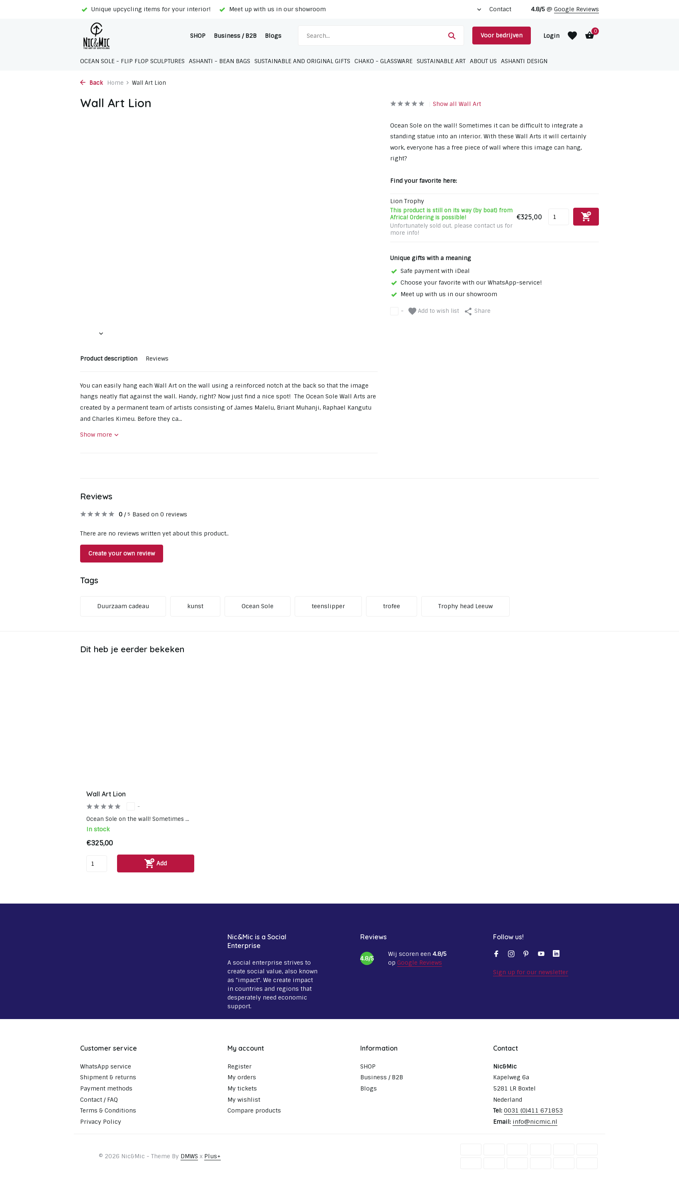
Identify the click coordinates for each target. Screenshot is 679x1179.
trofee (391, 606)
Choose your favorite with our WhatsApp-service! (466, 282)
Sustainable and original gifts (302, 61)
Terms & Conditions (108, 1110)
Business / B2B (235, 35)
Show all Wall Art (457, 104)
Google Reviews (576, 9)
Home (118, 82)
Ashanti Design (524, 61)
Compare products (254, 1110)
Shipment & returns (108, 1077)
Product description (108, 358)
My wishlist (243, 1099)
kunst (195, 606)
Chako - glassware (383, 61)
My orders (241, 1077)
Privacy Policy (100, 1121)
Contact (500, 9)
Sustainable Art (441, 61)
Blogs (273, 35)
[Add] (155, 863)
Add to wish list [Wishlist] (433, 311)
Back (91, 82)
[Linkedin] (556, 955)
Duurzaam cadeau (123, 606)
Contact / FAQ (99, 1099)
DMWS (189, 1156)
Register (239, 1066)
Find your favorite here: (423, 180)
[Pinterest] (526, 955)
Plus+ (212, 1156)
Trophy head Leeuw (465, 606)
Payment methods (106, 1088)
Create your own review (121, 553)
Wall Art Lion (106, 794)
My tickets (242, 1088)
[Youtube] (541, 955)
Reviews (157, 358)
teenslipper (328, 606)
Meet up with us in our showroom (443, 294)
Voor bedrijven (502, 35)
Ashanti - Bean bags (219, 61)
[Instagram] (511, 955)
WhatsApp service (105, 1066)
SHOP (197, 35)
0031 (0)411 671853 (533, 1110)
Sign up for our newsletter (530, 972)
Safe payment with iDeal (430, 271)
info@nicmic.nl (535, 1121)
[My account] (551, 35)
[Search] (381, 35)
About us (483, 61)
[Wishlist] (572, 35)
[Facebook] (496, 955)
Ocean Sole (258, 606)
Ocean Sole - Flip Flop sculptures (132, 61)
